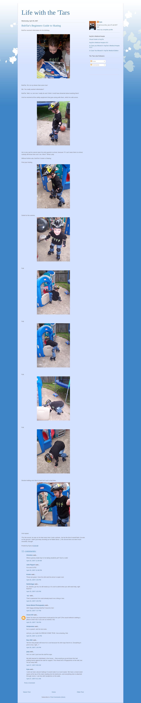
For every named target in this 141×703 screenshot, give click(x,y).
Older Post (80, 692)
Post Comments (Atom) (57, 697)
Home (54, 692)
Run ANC (29, 640)
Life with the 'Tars (45, 12)
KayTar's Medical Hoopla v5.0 (98, 42)
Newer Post (27, 692)
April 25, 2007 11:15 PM (34, 636)
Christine (29, 555)
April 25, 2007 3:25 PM (33, 591)
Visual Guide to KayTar (96, 39)
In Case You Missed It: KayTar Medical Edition (103, 50)
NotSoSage (30, 584)
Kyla (27, 669)
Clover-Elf (29, 615)
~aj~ (27, 595)
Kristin (28, 574)
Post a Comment (29, 683)
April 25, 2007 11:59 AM (34, 560)
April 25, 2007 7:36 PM (33, 622)
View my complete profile (105, 29)
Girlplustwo (30, 626)
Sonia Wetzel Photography (35, 605)
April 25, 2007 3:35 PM (33, 601)
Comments (95, 65)
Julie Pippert (30, 565)
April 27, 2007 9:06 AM (33, 665)
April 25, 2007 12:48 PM (34, 570)
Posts (93, 61)
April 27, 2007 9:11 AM (33, 679)
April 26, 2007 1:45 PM (33, 647)
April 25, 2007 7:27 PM (33, 610)
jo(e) (27, 651)
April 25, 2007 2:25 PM (33, 580)
